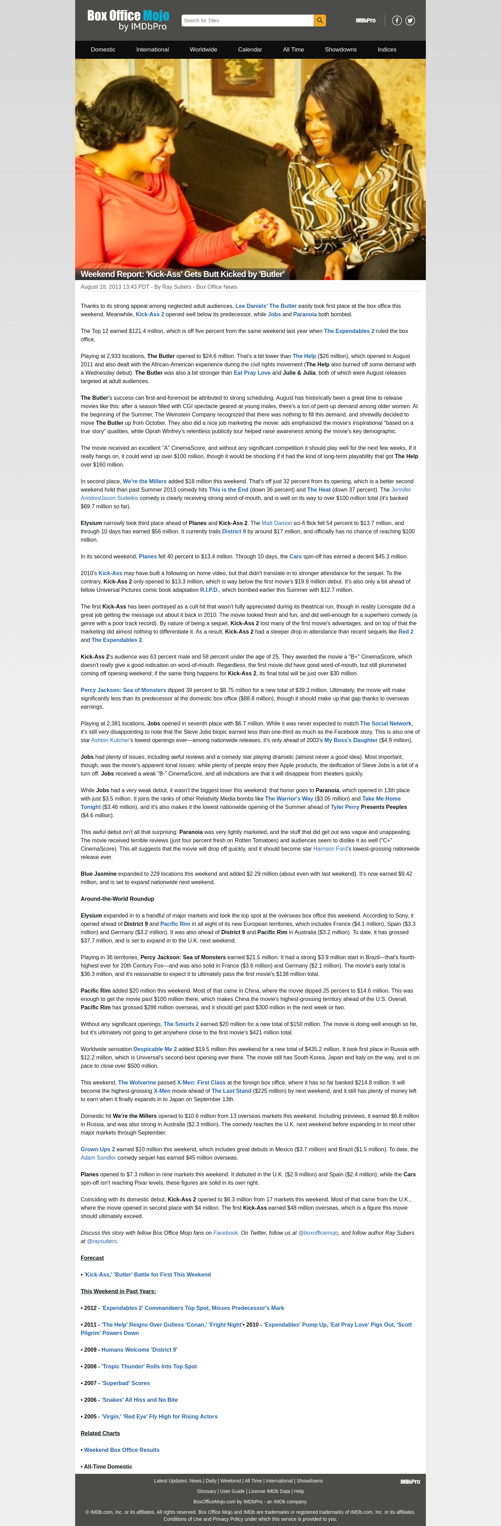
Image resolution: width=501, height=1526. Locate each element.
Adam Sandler (98, 1158)
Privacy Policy (228, 1519)
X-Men (162, 1091)
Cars (295, 556)
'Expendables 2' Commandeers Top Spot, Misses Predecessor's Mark (193, 1308)
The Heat (319, 490)
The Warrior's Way (289, 799)
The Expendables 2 (349, 331)
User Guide (232, 1491)
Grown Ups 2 (98, 1149)
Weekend (231, 1481)
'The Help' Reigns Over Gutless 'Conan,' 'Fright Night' (172, 1325)
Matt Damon (277, 523)
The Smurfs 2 (181, 1024)
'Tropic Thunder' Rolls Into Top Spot (149, 1366)
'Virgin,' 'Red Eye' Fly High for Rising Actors (160, 1417)
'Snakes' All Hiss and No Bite (140, 1400)
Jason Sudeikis (119, 498)
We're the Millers (145, 481)
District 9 (234, 531)
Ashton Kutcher (110, 740)
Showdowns (341, 49)
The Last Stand (232, 1091)
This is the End (228, 490)
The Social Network (386, 723)
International (152, 49)
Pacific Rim (175, 924)
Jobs (274, 314)
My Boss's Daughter (350, 740)
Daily (211, 1481)
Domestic (103, 49)
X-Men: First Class (201, 1083)
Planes (148, 556)
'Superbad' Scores (126, 1383)
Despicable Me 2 (155, 1049)
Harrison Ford (330, 849)
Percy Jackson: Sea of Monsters (123, 690)
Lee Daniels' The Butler (266, 306)
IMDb (279, 1501)
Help (299, 1491)
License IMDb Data (269, 1491)
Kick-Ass (110, 573)
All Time (293, 49)
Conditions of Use (183, 1519)
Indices (387, 49)
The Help (304, 356)
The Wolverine (137, 1083)
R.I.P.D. (209, 590)
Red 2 (406, 632)
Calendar (250, 49)
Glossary (206, 1491)
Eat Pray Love (252, 373)
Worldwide (203, 49)
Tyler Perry (345, 807)
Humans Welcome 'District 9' (139, 1350)
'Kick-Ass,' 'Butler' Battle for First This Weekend (147, 1275)
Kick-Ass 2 (150, 314)
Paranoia (305, 314)
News (196, 1481)
